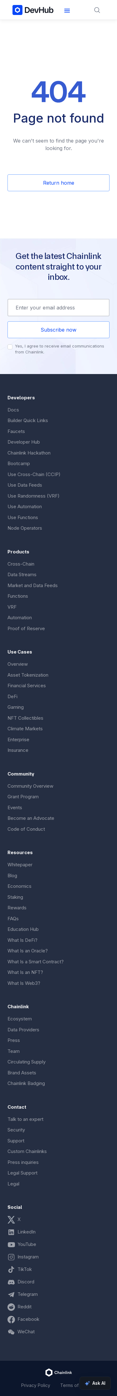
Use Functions (22, 517)
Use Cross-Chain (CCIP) (34, 474)
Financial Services (26, 685)
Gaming (15, 707)
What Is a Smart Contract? (35, 962)
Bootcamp (18, 463)
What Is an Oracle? (27, 951)
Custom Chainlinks (27, 1151)
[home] (33, 10)
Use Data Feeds (24, 485)
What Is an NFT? (25, 972)
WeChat (26, 1332)
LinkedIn (26, 1232)
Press (13, 1040)
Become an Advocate (30, 818)
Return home (58, 183)
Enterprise (18, 739)
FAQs (13, 919)
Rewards (17, 908)
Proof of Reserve (26, 628)
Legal (13, 1184)
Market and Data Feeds (32, 585)
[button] (67, 10)
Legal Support (22, 1173)
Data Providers (23, 1030)
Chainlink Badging (26, 1083)
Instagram (28, 1257)
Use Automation (24, 506)
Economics (19, 886)
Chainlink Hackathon (29, 453)
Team (13, 1051)
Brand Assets (21, 1073)
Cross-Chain (20, 564)
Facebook (28, 1319)
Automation (19, 617)
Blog (12, 875)
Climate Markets (25, 729)
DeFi (12, 696)
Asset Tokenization (27, 675)
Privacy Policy (35, 1385)
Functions (17, 596)
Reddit (24, 1307)
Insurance (17, 750)
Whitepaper (19, 865)
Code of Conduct (26, 829)
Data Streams (22, 574)
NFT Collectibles (25, 718)
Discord (25, 1282)
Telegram (27, 1294)
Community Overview (30, 786)
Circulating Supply (26, 1062)
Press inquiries (23, 1162)
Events (14, 807)
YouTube (26, 1244)
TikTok (24, 1269)
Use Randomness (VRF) (33, 496)
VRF (12, 607)
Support (15, 1141)
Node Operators (24, 528)
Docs (13, 410)
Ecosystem (19, 1019)
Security (16, 1130)
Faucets (16, 431)
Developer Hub (23, 442)
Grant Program (23, 797)
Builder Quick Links (27, 420)
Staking (15, 897)
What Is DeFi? (22, 940)
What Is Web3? (23, 983)
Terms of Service (78, 1385)
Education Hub (23, 929)
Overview (17, 664)
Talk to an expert (25, 1119)
